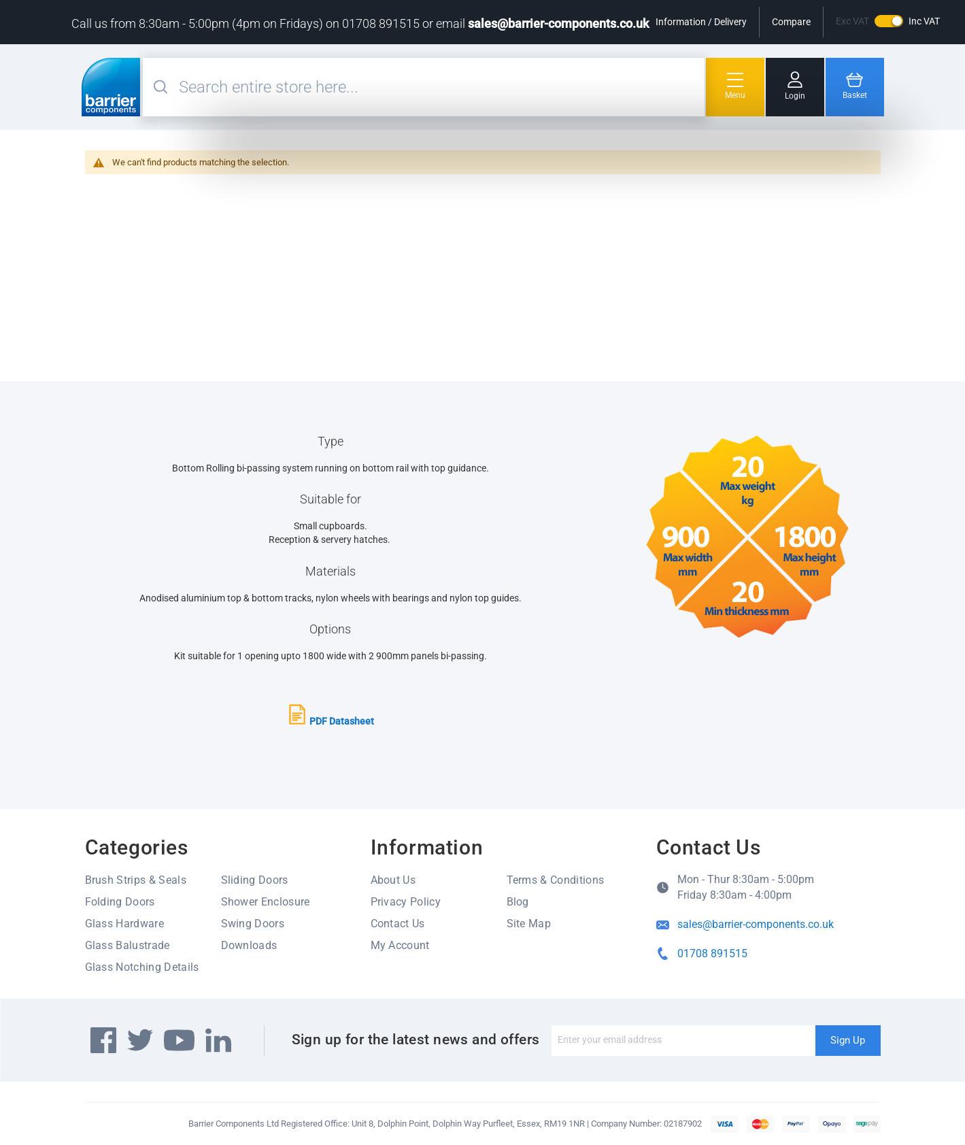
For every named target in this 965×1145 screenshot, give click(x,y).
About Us (393, 880)
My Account (400, 945)
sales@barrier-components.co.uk (558, 23)
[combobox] (440, 87)
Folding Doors (120, 901)
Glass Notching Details (142, 967)
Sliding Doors (254, 880)
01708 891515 (712, 953)
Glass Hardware (124, 923)
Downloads (249, 945)
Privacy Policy (406, 901)
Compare (791, 21)
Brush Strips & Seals (135, 880)
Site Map (529, 923)
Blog (518, 901)
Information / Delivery (701, 21)
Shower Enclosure (265, 901)
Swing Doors (253, 923)
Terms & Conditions (556, 880)
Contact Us (398, 923)
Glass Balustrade (127, 945)
